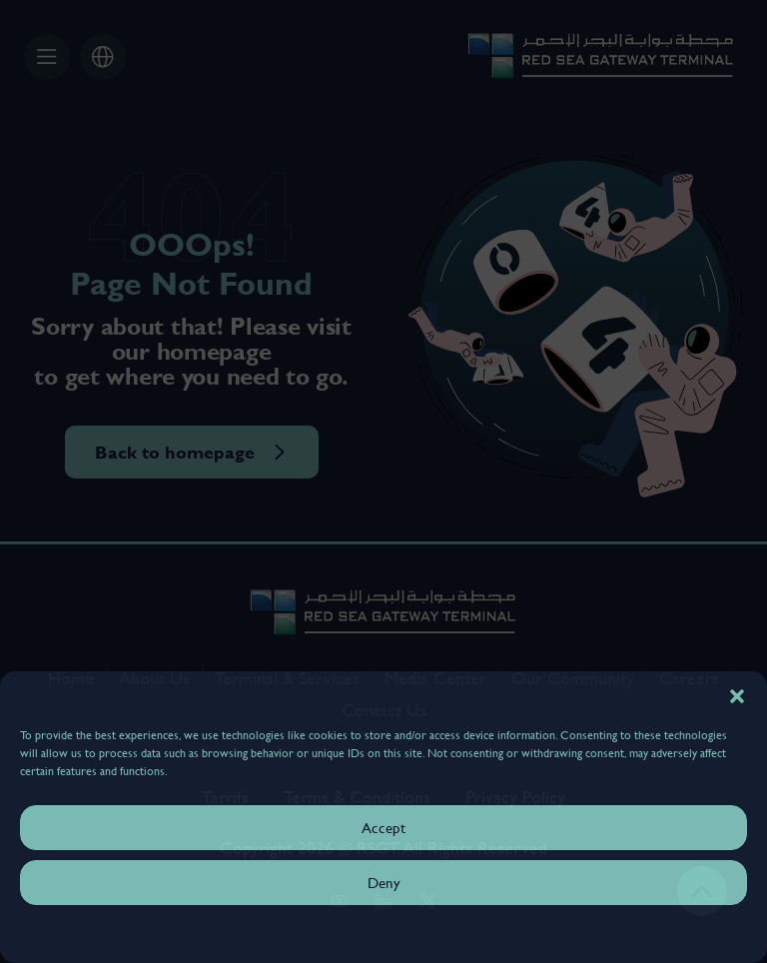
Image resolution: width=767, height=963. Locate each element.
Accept (383, 827)
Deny (384, 882)
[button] (737, 696)
